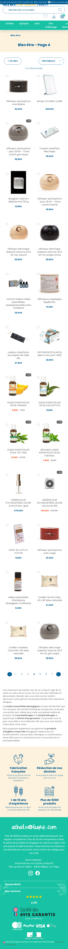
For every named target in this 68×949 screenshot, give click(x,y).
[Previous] (10, 674)
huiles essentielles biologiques (23, 706)
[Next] (58, 674)
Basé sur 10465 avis (34, 918)
